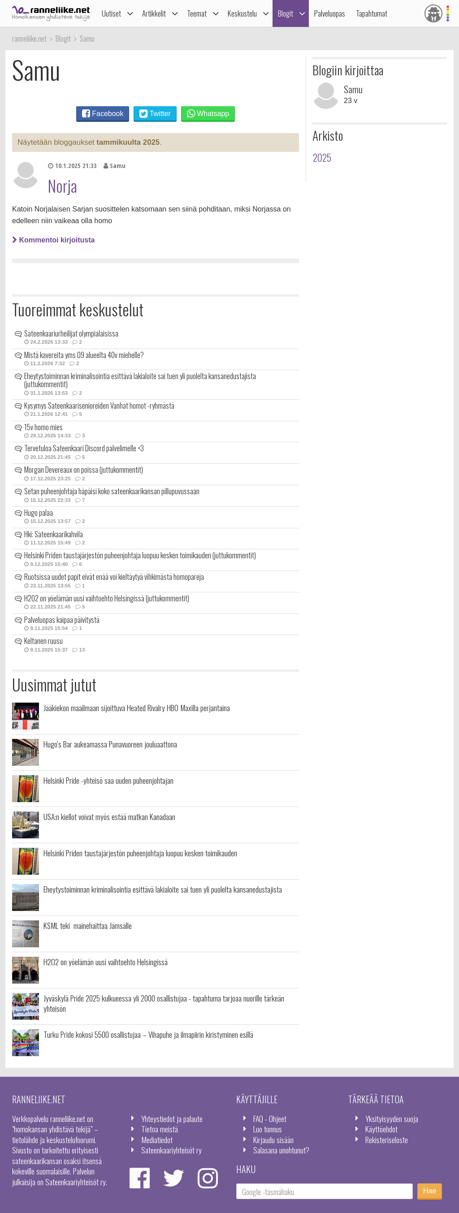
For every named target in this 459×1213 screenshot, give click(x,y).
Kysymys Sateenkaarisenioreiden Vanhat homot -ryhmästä (99, 405)
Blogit (285, 13)
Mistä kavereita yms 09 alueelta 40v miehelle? (84, 355)
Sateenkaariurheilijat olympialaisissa (71, 333)
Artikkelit (154, 13)
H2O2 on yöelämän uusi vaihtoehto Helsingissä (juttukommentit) (106, 598)
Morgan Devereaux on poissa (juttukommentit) (83, 469)
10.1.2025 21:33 (72, 165)
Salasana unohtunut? (281, 1150)
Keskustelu (242, 13)
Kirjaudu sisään (273, 1139)
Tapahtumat (371, 13)
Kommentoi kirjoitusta (53, 240)
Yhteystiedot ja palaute (172, 1118)
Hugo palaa (38, 512)
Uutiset (111, 13)
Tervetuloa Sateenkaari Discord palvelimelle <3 (84, 448)
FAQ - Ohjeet (269, 1118)
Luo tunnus (267, 1129)
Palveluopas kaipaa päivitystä (62, 619)
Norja (62, 185)
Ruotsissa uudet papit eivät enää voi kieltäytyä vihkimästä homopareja (114, 576)
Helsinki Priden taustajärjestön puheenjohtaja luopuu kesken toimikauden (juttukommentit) (140, 555)
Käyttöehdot (381, 1129)
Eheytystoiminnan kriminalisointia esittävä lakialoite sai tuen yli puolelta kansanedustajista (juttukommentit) (140, 380)
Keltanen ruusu (43, 640)
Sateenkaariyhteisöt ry (171, 1150)
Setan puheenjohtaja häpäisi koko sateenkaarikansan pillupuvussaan (111, 491)
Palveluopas (329, 13)
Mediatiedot (157, 1139)
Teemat (197, 13)
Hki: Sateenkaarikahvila (53, 534)
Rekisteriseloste (386, 1139)
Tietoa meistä (159, 1129)
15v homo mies (43, 427)
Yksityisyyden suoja (391, 1118)
